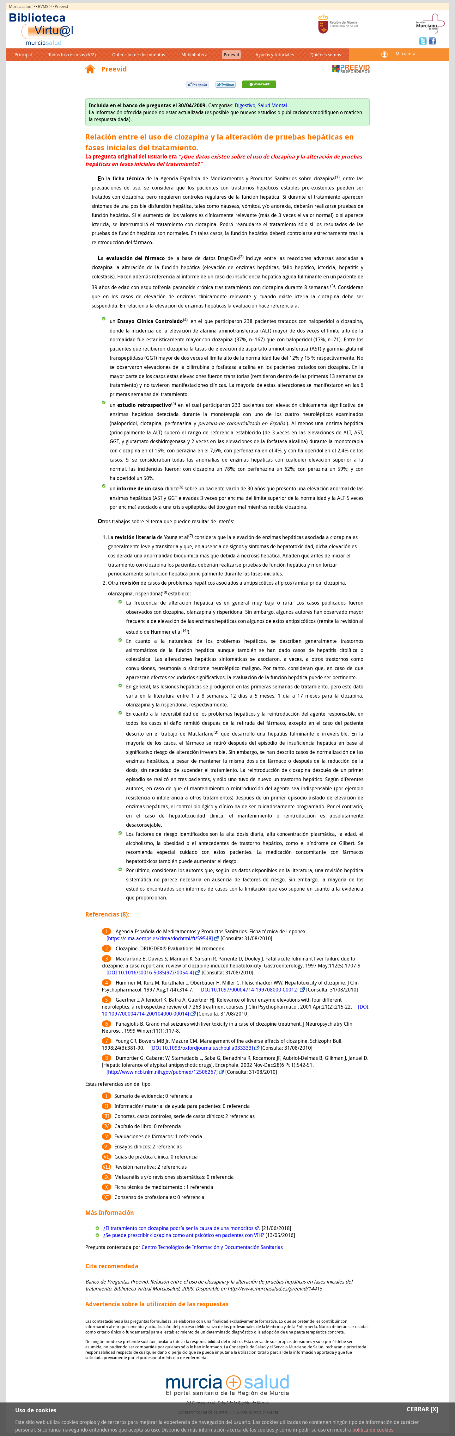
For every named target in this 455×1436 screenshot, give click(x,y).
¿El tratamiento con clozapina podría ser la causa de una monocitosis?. (182, 1228)
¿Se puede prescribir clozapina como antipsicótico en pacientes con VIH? (184, 1235)
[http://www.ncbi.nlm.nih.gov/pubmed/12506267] (162, 1071)
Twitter (423, 40)
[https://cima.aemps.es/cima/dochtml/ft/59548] (159, 938)
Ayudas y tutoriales (275, 55)
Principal (23, 55)
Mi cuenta (405, 54)
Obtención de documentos (138, 55)
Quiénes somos (325, 55)
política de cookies (372, 1429)
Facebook (432, 40)
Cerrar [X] (422, 1409)
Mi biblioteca (194, 55)
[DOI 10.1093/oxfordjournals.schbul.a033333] (201, 1047)
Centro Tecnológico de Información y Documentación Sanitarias (212, 1247)
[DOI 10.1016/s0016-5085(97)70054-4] (150, 972)
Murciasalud (20, 6)
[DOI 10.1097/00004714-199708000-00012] (249, 989)
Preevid (61, 6)
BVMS (43, 6)
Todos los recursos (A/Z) (72, 55)
